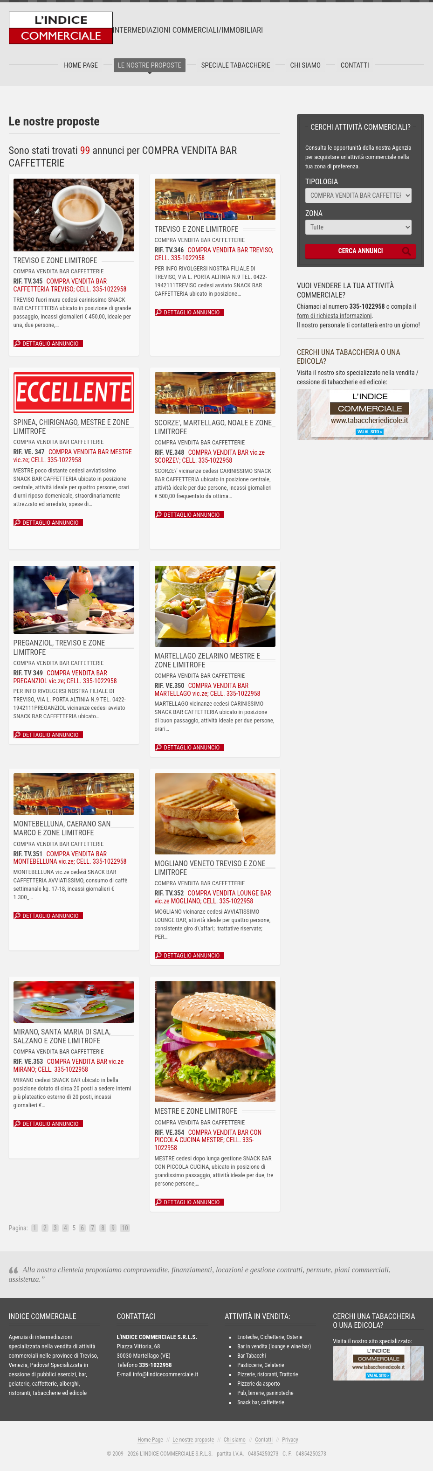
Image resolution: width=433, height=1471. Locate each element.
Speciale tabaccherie (235, 65)
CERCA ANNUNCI (360, 251)
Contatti (351, 65)
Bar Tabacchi (251, 1356)
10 (125, 1228)
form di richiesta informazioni (335, 315)
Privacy (290, 1439)
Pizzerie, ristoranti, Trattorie (267, 1374)
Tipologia (321, 181)
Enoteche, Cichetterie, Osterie (269, 1337)
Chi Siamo (304, 65)
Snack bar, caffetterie (260, 1402)
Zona (314, 213)
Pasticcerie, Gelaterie (260, 1365)
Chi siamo (235, 1439)
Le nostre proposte (151, 65)
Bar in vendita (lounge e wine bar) (274, 1346)
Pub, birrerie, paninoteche (265, 1393)
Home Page (84, 65)
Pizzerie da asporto (258, 1384)
